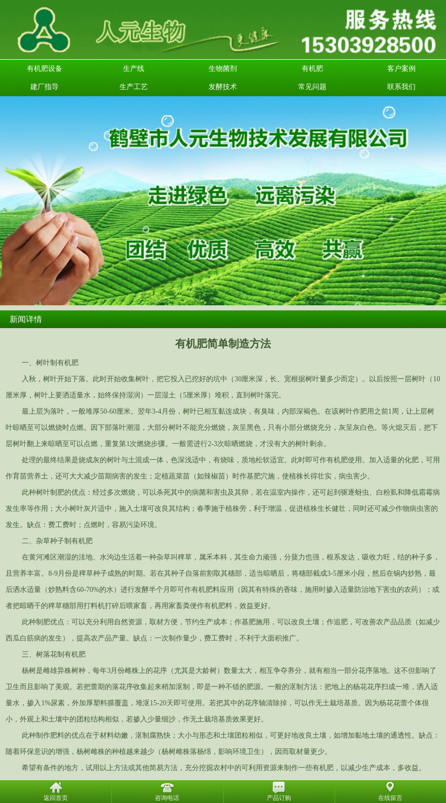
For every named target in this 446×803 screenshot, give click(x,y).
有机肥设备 (44, 68)
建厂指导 (44, 87)
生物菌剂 (223, 68)
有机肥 (312, 68)
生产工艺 (133, 87)
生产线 (133, 68)
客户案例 (401, 68)
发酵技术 (223, 87)
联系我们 (401, 87)
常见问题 (312, 87)
